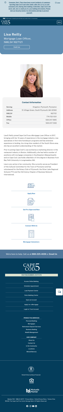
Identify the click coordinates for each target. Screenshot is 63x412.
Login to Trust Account (31, 309)
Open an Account (31, 300)
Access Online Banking (31, 281)
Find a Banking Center (31, 295)
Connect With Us (31, 226)
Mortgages (31, 324)
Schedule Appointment (31, 286)
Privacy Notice (29, 399)
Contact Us (31, 343)
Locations (31, 349)
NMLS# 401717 (20, 399)
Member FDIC (11, 399)
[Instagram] (30, 406)
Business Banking (31, 329)
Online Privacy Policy (41, 399)
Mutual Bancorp (32, 351)
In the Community (31, 346)
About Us (31, 340)
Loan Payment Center (31, 290)
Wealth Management (31, 332)
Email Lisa (17, 47)
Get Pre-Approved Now (31, 209)
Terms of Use (51, 399)
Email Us (53, 254)
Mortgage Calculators (31, 242)
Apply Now (31, 193)
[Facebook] (27, 406)
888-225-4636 (39, 254)
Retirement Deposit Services (31, 326)
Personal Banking (31, 321)
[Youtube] (33, 406)
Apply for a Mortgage (31, 304)
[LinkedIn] (36, 406)
